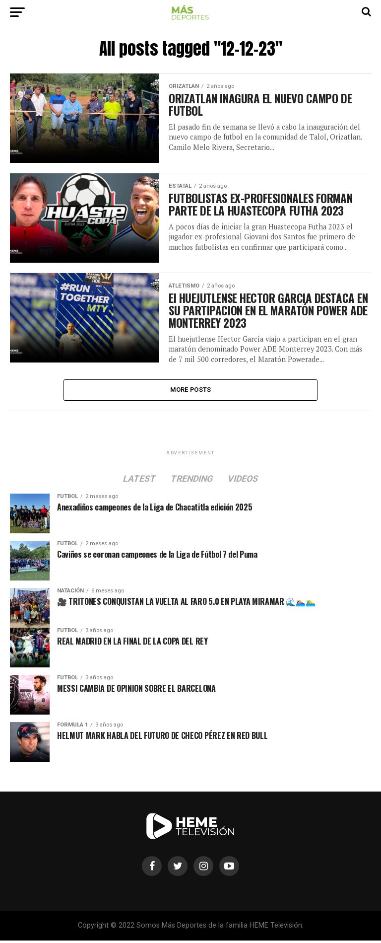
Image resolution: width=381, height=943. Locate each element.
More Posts (190, 392)
